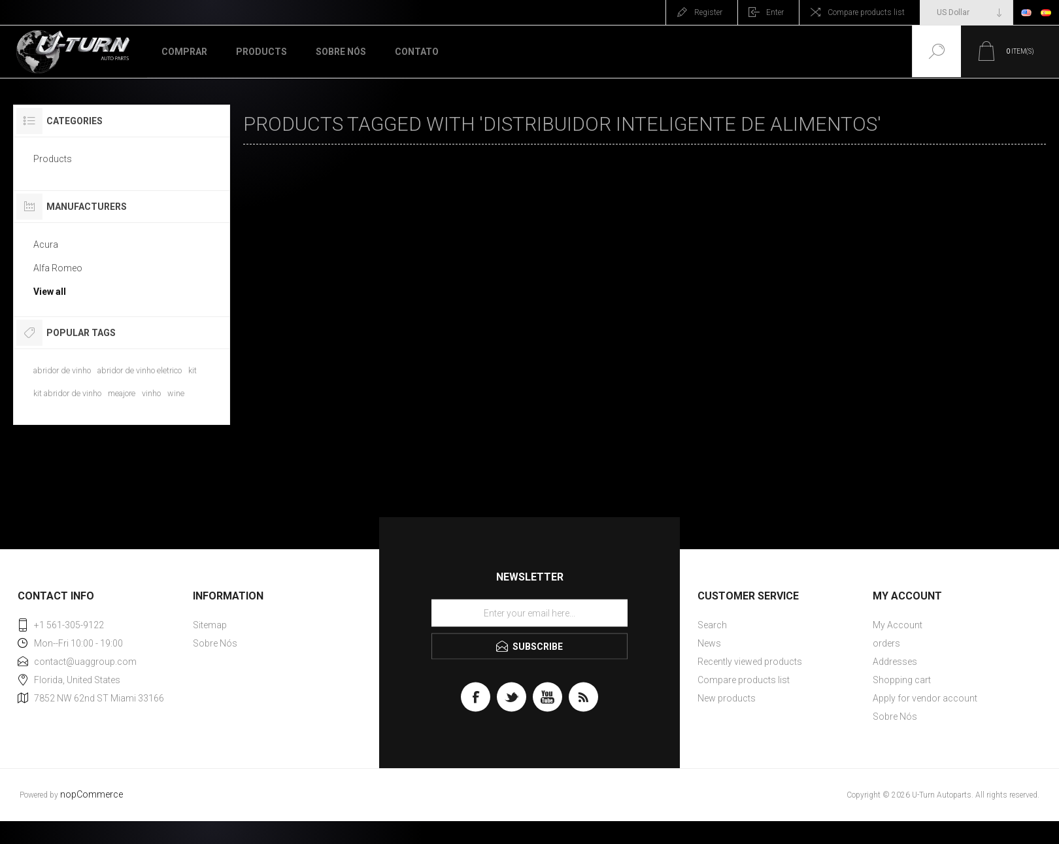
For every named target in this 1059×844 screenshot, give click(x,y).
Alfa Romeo (57, 268)
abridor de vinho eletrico (139, 370)
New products (727, 698)
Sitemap (210, 625)
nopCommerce (91, 794)
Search (712, 625)
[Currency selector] (966, 12)
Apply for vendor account (925, 698)
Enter (775, 12)
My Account (897, 625)
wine (175, 393)
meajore (121, 393)
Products (52, 159)
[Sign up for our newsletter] (529, 613)
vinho (151, 393)
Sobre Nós (215, 643)
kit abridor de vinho (67, 393)
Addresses (895, 661)
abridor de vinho (62, 370)
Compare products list (866, 12)
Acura (45, 244)
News (709, 643)
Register (708, 12)
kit (192, 370)
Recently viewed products (750, 661)
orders (886, 643)
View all (49, 291)
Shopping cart (902, 680)
